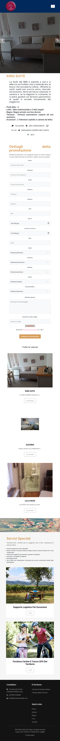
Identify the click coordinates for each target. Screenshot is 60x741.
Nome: (30, 160)
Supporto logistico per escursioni (30, 607)
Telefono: (30, 189)
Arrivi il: (30, 218)
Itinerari (34, 712)
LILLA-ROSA (30, 501)
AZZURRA (30, 445)
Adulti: (30, 248)
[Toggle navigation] (53, 6)
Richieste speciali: (30, 297)
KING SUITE (30, 391)
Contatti (34, 722)
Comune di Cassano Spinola (41, 689)
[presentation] (2, 40)
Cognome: (30, 170)
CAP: (30, 209)
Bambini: (30, 267)
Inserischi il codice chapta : (30, 317)
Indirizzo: (30, 199)
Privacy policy (30, 735)
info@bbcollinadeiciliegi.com (17, 698)
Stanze (34, 715)
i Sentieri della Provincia (39, 693)
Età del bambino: (30, 286)
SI (38, 330)
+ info (30, 613)
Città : (30, 238)
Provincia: (30, 257)
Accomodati (30, 401)
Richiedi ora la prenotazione (30, 336)
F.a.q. (33, 719)
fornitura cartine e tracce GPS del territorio (30, 662)
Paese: (30, 277)
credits (42, 732)
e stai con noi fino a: (30, 228)
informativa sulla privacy (30, 330)
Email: (30, 180)
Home (34, 709)
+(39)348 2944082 (14, 695)
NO (42, 330)
